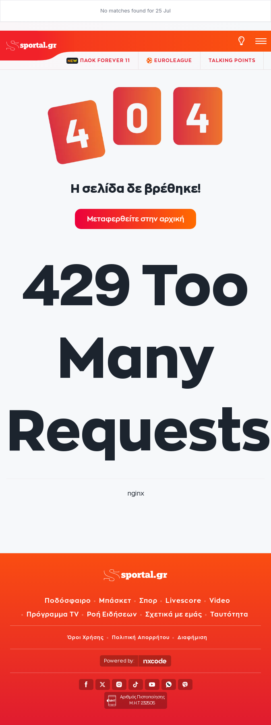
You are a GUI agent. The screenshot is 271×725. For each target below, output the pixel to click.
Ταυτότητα (229, 614)
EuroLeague (169, 60)
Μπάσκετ (115, 600)
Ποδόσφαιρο (68, 600)
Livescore (183, 600)
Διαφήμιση (192, 637)
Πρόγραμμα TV (53, 614)
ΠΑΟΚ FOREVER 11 (98, 61)
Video (219, 600)
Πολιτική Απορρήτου (141, 637)
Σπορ (148, 600)
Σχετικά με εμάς (173, 614)
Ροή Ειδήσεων (112, 614)
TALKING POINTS (232, 60)
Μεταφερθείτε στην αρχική (135, 219)
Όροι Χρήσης (86, 637)
